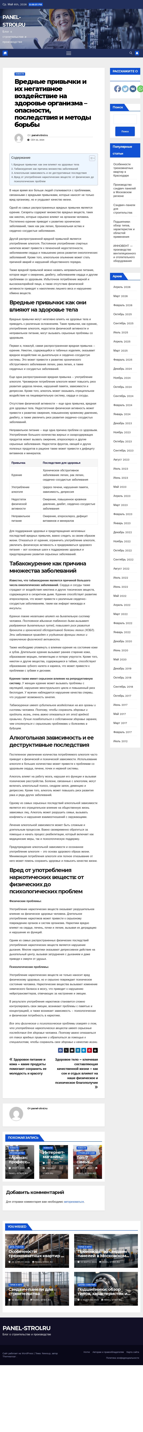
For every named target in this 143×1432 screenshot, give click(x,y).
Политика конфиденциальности (122, 1358)
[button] (131, 53)
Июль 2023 (120, 468)
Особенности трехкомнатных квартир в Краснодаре (36, 1255)
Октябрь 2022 (122, 550)
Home (87, 1352)
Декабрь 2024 (122, 368)
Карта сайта (133, 1352)
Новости (20, 74)
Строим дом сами (86, 1153)
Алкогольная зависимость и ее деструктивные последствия (50, 172)
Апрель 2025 (122, 341)
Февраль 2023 (122, 514)
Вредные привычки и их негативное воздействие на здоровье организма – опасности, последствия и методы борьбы (53, 103)
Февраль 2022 (122, 623)
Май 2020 (120, 659)
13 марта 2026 (89, 1262)
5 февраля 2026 (90, 1300)
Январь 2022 (122, 632)
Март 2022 (120, 614)
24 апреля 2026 (21, 1262)
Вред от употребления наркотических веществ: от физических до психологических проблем (54, 179)
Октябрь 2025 (122, 314)
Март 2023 (120, 505)
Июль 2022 (120, 577)
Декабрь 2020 (122, 641)
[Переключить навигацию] (68, 53)
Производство (17, 1153)
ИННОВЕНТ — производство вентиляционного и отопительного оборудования (124, 253)
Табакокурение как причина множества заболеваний (46, 168)
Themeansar (9, 1356)
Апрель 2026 (122, 287)
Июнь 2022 (120, 586)
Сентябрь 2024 (123, 396)
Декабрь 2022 (122, 532)
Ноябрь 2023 (122, 432)
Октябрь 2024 (122, 387)
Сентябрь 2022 (123, 559)
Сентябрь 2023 (123, 450)
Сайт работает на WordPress (18, 1353)
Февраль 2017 (122, 732)
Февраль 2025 (122, 359)
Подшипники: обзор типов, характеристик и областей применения (124, 229)
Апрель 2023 (122, 496)
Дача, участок (16, 1247)
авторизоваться (74, 1201)
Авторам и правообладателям (108, 1352)
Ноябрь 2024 (122, 377)
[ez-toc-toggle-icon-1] (90, 158)
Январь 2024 (122, 414)
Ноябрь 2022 (122, 541)
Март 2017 (120, 723)
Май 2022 (119, 595)
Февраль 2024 (122, 405)
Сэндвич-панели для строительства (31, 1291)
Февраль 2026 (122, 305)
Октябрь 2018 (122, 677)
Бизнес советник (87, 1285)
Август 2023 (121, 459)
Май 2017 (119, 714)
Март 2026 (120, 296)
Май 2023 (119, 486)
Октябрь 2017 (122, 695)
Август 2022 (121, 568)
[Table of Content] (92, 158)
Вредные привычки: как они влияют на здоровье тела (46, 164)
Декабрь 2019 (122, 668)
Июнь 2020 (120, 650)
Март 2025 (120, 350)
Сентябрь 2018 (123, 686)
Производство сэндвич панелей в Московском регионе (102, 1255)
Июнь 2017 (120, 704)
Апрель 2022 (122, 605)
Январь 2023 (122, 523)
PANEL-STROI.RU (26, 1328)
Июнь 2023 (120, 477)
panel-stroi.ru (40, 135)
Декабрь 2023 (122, 423)
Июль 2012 (120, 741)
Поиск (118, 107)
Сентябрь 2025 (123, 323)
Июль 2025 (120, 332)
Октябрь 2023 (122, 441)
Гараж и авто (85, 1247)
